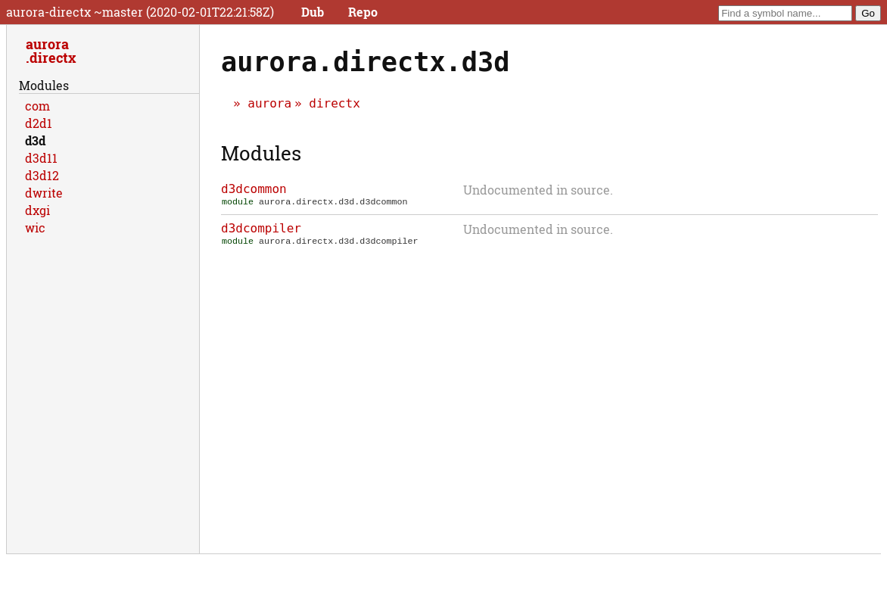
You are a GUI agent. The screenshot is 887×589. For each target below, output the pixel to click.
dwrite (44, 193)
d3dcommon (254, 189)
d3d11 (41, 158)
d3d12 (42, 175)
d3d (35, 140)
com (37, 106)
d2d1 (38, 123)
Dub (312, 12)
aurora (269, 103)
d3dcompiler (261, 230)
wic (35, 227)
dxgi (37, 210)
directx (334, 103)
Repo (363, 12)
